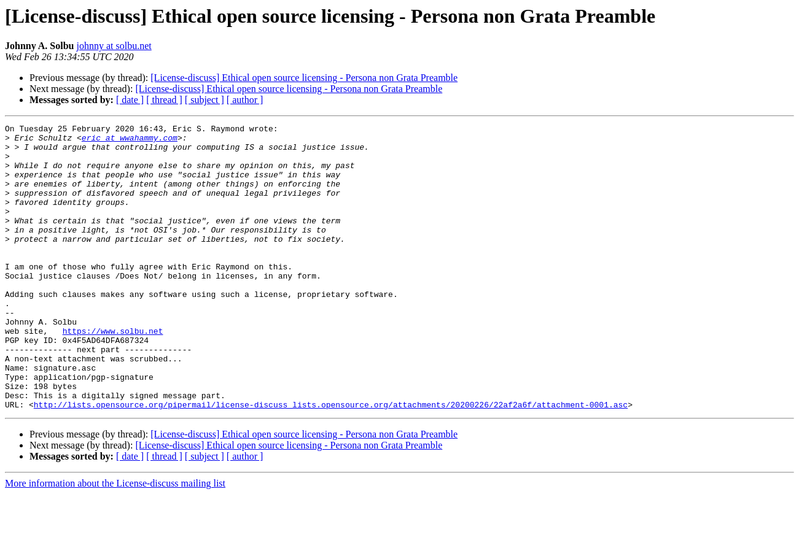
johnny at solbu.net (114, 45)
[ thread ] (164, 99)
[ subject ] (204, 99)
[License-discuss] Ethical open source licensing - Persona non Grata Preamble (304, 77)
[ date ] (130, 99)
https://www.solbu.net (113, 373)
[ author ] (245, 99)
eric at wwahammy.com (129, 141)
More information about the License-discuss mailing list (115, 540)
